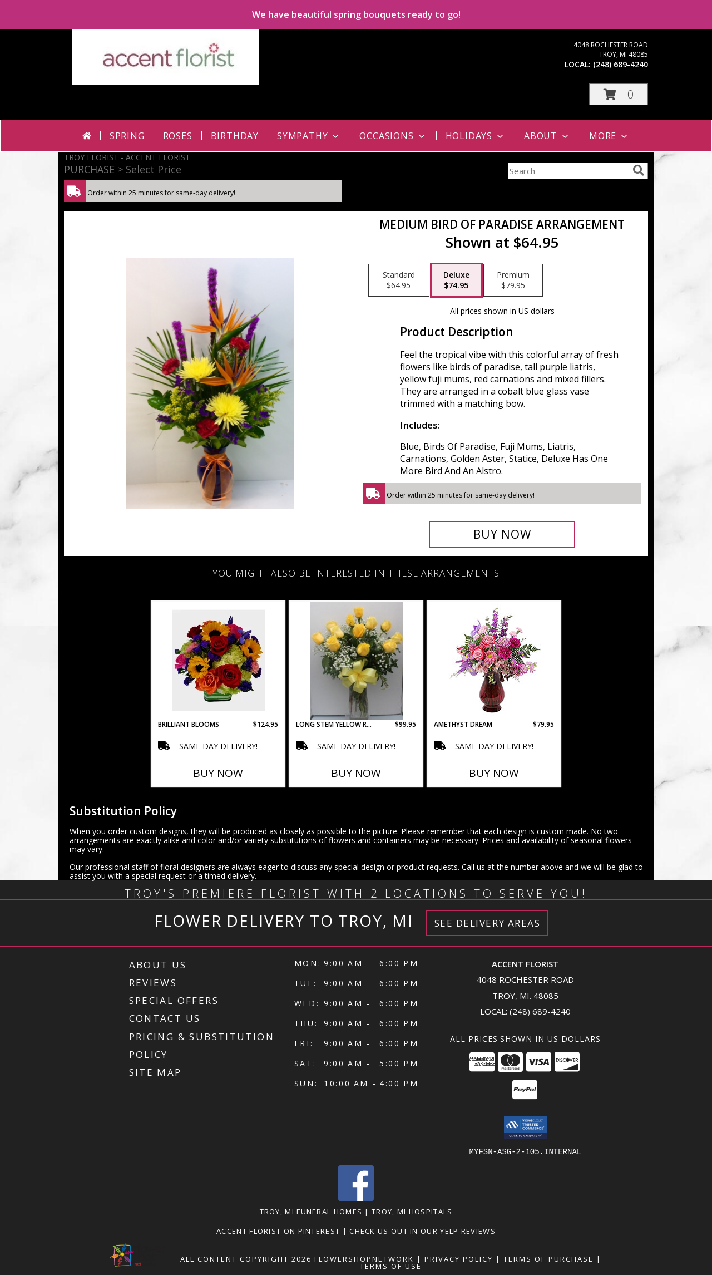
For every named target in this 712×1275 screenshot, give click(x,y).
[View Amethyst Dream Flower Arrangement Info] (494, 660)
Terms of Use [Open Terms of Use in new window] (391, 1266)
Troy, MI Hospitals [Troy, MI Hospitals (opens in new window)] (412, 1211)
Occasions (393, 136)
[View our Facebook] (356, 1197)
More (609, 136)
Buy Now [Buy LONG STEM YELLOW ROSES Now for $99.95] (356, 773)
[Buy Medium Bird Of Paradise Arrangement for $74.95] (502, 534)
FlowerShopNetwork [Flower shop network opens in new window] (364, 1258)
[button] (618, 94)
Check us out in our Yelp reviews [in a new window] (422, 1230)
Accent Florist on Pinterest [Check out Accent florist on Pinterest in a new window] (279, 1230)
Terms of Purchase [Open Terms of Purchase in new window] (548, 1258)
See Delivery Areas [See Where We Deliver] (487, 923)
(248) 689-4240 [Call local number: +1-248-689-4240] (620, 64)
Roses (177, 136)
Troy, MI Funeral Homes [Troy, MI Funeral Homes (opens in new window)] (311, 1211)
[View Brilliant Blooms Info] (218, 660)
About (547, 136)
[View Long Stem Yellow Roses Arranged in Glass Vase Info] (356, 661)
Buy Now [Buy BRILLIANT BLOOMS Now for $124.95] (218, 773)
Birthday (235, 136)
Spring (127, 136)
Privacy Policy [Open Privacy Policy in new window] (458, 1258)
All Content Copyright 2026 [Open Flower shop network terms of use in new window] (246, 1258)
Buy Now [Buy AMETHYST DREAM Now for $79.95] (494, 773)
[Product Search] (567, 171)
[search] (638, 170)
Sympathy (309, 136)
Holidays (476, 136)
